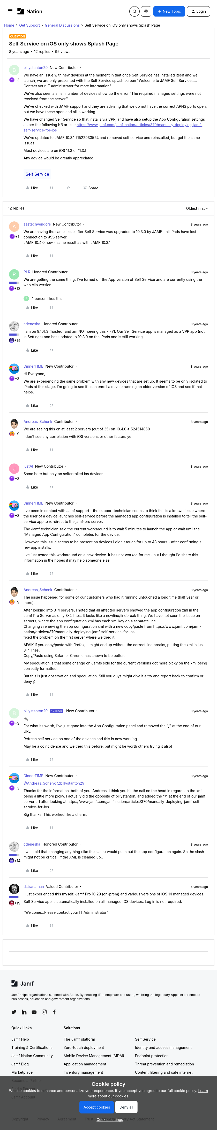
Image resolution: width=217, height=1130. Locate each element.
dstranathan (34, 886)
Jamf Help (20, 1039)
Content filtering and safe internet (163, 1072)
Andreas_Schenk (38, 421)
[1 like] (43, 298)
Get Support (29, 25)
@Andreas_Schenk (40, 783)
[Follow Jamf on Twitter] (14, 1012)
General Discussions (62, 25)
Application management (85, 1064)
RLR (27, 272)
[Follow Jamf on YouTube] (34, 1012)
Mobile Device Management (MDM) (94, 1056)
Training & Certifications (32, 1047)
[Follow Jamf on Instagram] (44, 1012)
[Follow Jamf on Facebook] (54, 1012)
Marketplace (22, 1072)
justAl (28, 466)
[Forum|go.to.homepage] (29, 11)
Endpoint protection (152, 1056)
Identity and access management (163, 1047)
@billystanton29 (70, 783)
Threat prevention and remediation (164, 1064)
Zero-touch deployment (84, 1047)
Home (9, 25)
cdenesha (32, 324)
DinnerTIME (33, 366)
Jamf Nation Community (32, 1056)
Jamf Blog (20, 1064)
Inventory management (83, 1072)
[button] (10, 12)
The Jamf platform (79, 1039)
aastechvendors (37, 224)
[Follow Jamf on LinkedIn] (24, 1012)
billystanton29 (36, 67)
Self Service (37, 174)
